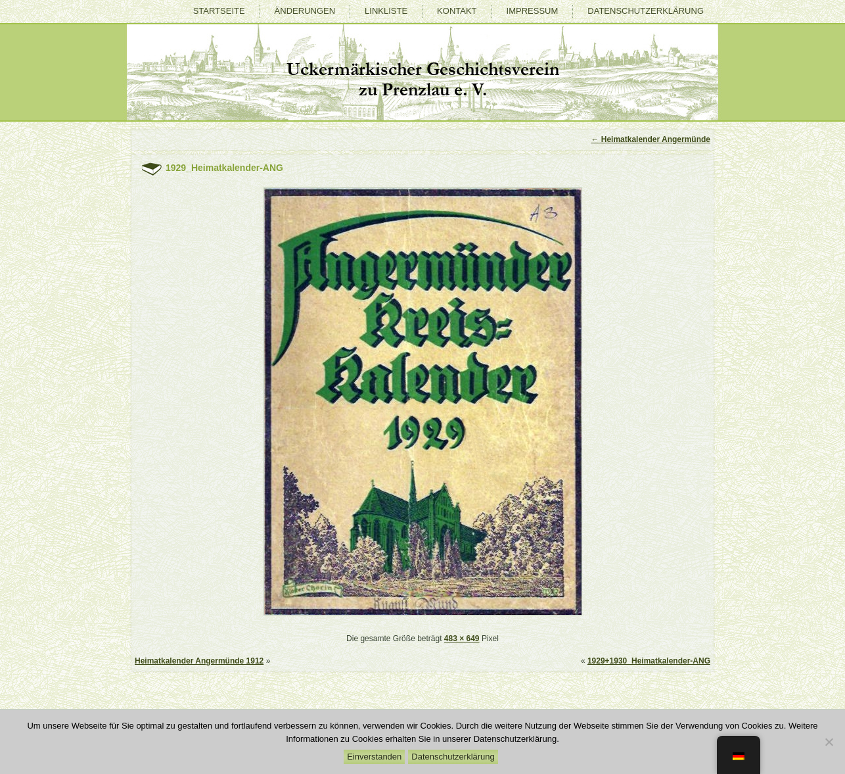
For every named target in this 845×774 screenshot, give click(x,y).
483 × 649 (462, 638)
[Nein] (828, 741)
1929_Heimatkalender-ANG (224, 167)
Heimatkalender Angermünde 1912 (199, 660)
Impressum (533, 11)
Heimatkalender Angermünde (650, 139)
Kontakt (456, 11)
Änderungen (305, 11)
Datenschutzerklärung (645, 11)
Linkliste (386, 11)
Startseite (219, 11)
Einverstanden (374, 757)
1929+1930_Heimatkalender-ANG (648, 660)
